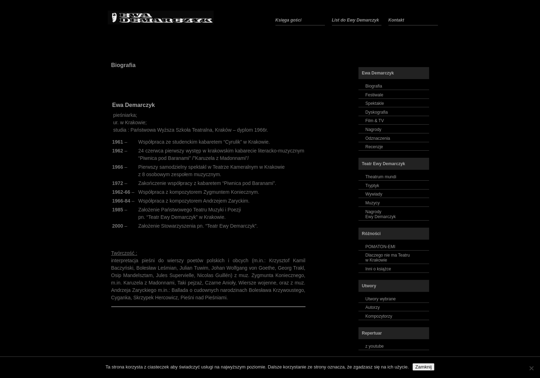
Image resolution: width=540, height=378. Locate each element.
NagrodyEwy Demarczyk (381, 214)
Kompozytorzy (379, 316)
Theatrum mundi (381, 176)
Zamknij (423, 367)
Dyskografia (377, 112)
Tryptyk (372, 185)
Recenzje (374, 146)
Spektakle (375, 103)
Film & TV (375, 120)
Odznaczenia (378, 138)
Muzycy (373, 202)
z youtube (375, 346)
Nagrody (373, 129)
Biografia (123, 65)
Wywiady (374, 194)
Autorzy (373, 307)
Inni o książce (378, 268)
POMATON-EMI (381, 246)
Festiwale (375, 94)
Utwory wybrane (381, 298)
